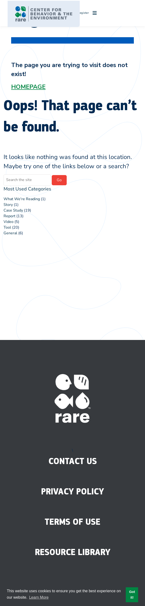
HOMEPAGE (28, 87)
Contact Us (72, 461)
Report (9, 216)
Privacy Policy (72, 491)
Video (9, 221)
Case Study (13, 210)
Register (81, 13)
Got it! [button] (132, 594)
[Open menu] (93, 13)
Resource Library (72, 552)
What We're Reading (22, 199)
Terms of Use (72, 522)
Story (8, 204)
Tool (7, 227)
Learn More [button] (39, 597)
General (10, 233)
